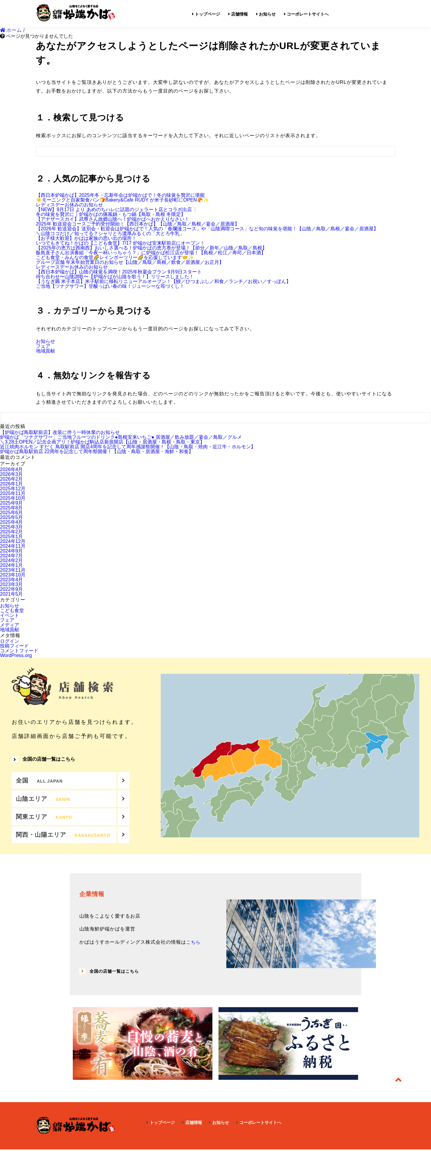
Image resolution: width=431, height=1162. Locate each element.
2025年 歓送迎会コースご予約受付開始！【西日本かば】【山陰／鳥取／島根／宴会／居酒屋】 (137, 223)
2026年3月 (11, 474)
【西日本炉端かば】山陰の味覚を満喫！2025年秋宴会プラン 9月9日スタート (119, 271)
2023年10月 (12, 574)
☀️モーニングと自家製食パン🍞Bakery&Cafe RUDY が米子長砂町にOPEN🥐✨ (122, 199)
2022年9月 (11, 589)
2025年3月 (11, 526)
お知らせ (45, 341)
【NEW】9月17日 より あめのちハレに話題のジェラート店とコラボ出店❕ (117, 209)
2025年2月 (11, 531)
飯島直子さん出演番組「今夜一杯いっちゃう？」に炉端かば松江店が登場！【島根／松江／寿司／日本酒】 (151, 252)
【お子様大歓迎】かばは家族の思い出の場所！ (86, 238)
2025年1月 (11, 536)
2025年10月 (12, 498)
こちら (193, 954)
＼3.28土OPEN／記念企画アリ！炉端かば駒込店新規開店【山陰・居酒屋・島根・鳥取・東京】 (102, 441)
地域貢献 (45, 350)
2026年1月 (11, 483)
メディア (9, 624)
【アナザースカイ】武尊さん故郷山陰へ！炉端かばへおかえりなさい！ (112, 219)
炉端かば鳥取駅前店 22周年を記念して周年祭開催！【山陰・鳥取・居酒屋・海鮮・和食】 (96, 451)
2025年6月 (11, 512)
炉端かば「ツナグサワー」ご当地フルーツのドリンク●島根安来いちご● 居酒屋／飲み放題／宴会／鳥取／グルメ (121, 437)
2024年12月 (12, 541)
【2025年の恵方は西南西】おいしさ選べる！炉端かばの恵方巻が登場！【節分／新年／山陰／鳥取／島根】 (151, 247)
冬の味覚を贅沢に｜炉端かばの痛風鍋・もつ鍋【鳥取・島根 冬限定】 (111, 214)
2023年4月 (11, 579)
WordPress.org (16, 655)
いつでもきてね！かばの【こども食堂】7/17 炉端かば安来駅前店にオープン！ (120, 243)
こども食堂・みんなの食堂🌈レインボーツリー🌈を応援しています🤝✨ (115, 257)
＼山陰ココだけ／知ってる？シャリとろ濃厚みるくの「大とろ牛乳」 (110, 233)
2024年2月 (11, 560)
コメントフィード (19, 650)
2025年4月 (11, 522)
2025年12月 (12, 488)
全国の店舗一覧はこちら (43, 763)
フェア (43, 346)
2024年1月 (11, 565)
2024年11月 (12, 546)
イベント (9, 615)
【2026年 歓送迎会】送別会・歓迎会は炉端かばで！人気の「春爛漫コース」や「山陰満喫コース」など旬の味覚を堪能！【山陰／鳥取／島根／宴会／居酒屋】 (207, 228)
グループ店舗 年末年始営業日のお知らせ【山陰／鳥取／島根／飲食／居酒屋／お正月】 (130, 262)
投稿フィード (14, 645)
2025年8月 (11, 507)
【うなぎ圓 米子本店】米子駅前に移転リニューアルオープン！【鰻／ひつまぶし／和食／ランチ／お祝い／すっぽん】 (163, 281)
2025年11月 (12, 493)
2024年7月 (11, 555)
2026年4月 (11, 469)
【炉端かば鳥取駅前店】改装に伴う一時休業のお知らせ (60, 432)
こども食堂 (12, 610)
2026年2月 (11, 479)
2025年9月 (11, 503)
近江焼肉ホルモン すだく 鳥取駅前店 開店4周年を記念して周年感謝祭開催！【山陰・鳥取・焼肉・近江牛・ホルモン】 (128, 446)
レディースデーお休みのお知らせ (72, 267)
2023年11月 (12, 570)
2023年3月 (11, 584)
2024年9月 (11, 550)
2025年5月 (11, 517)
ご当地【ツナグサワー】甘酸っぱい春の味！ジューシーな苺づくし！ (110, 286)
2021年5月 (11, 594)
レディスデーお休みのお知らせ (69, 204)
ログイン (9, 641)
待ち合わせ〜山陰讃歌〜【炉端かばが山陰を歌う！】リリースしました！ (115, 276)
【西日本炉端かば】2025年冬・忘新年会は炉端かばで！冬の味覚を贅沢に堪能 (120, 195)
